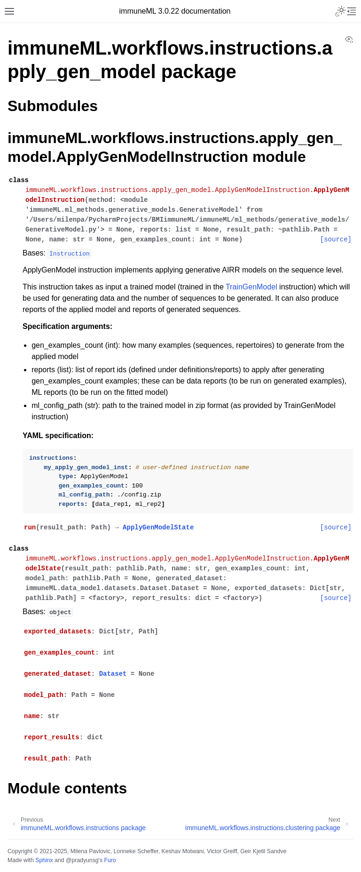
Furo (110, 860)
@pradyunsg (82, 860)
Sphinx (44, 860)
